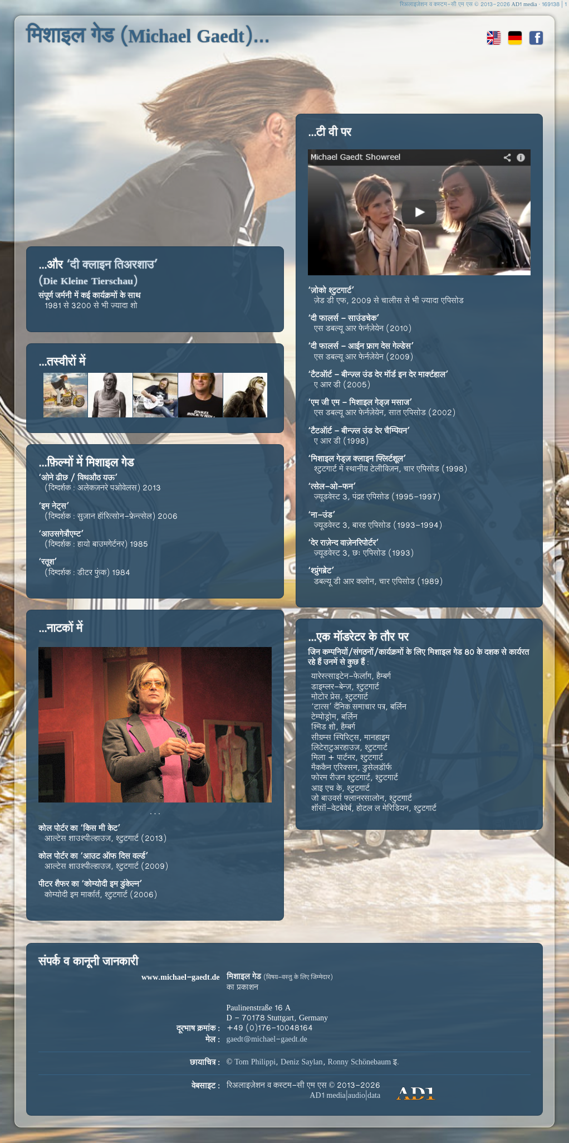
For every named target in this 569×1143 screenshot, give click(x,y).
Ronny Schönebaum (359, 1062)
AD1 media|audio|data (345, 1096)
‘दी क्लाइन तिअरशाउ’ (98, 273)
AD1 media (524, 5)
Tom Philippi (255, 1062)
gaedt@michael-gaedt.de (267, 1039)
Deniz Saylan (302, 1062)
